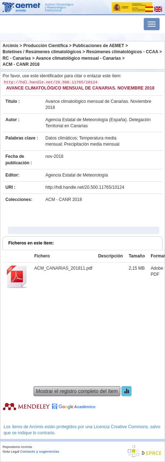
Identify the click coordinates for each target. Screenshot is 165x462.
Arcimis (10, 45)
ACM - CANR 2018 (21, 64)
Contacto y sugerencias (39, 451)
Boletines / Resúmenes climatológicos (42, 51)
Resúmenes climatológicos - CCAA (122, 51)
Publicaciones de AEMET (98, 45)
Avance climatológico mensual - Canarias (78, 58)
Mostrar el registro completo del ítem (77, 391)
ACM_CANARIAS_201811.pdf (63, 268)
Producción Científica (45, 45)
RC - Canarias (17, 58)
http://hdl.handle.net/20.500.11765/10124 (84, 187)
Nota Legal (11, 451)
